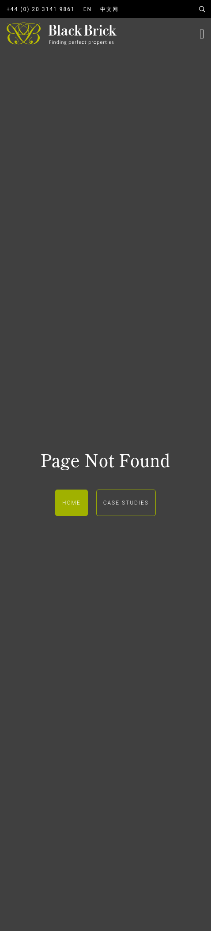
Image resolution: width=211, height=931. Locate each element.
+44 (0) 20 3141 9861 (41, 9)
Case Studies (126, 503)
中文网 (109, 9)
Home (71, 503)
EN (87, 9)
